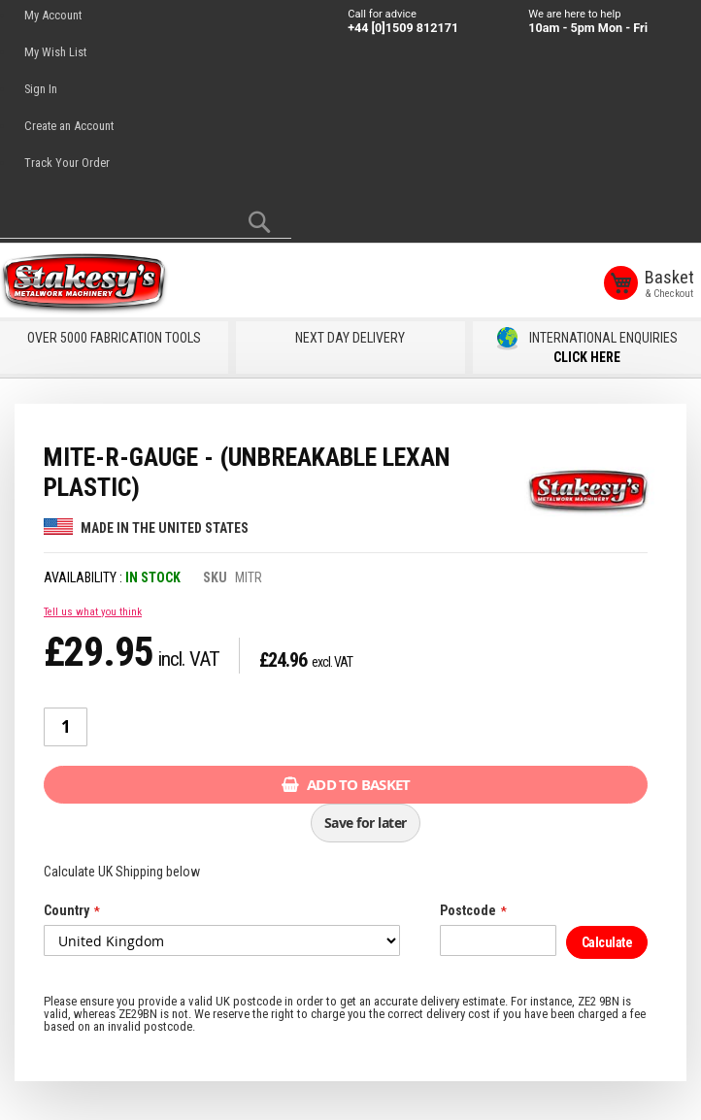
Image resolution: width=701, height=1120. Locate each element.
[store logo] (87, 284)
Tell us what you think (93, 611)
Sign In (40, 89)
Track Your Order (67, 162)
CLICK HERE (586, 357)
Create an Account (69, 125)
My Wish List (55, 52)
